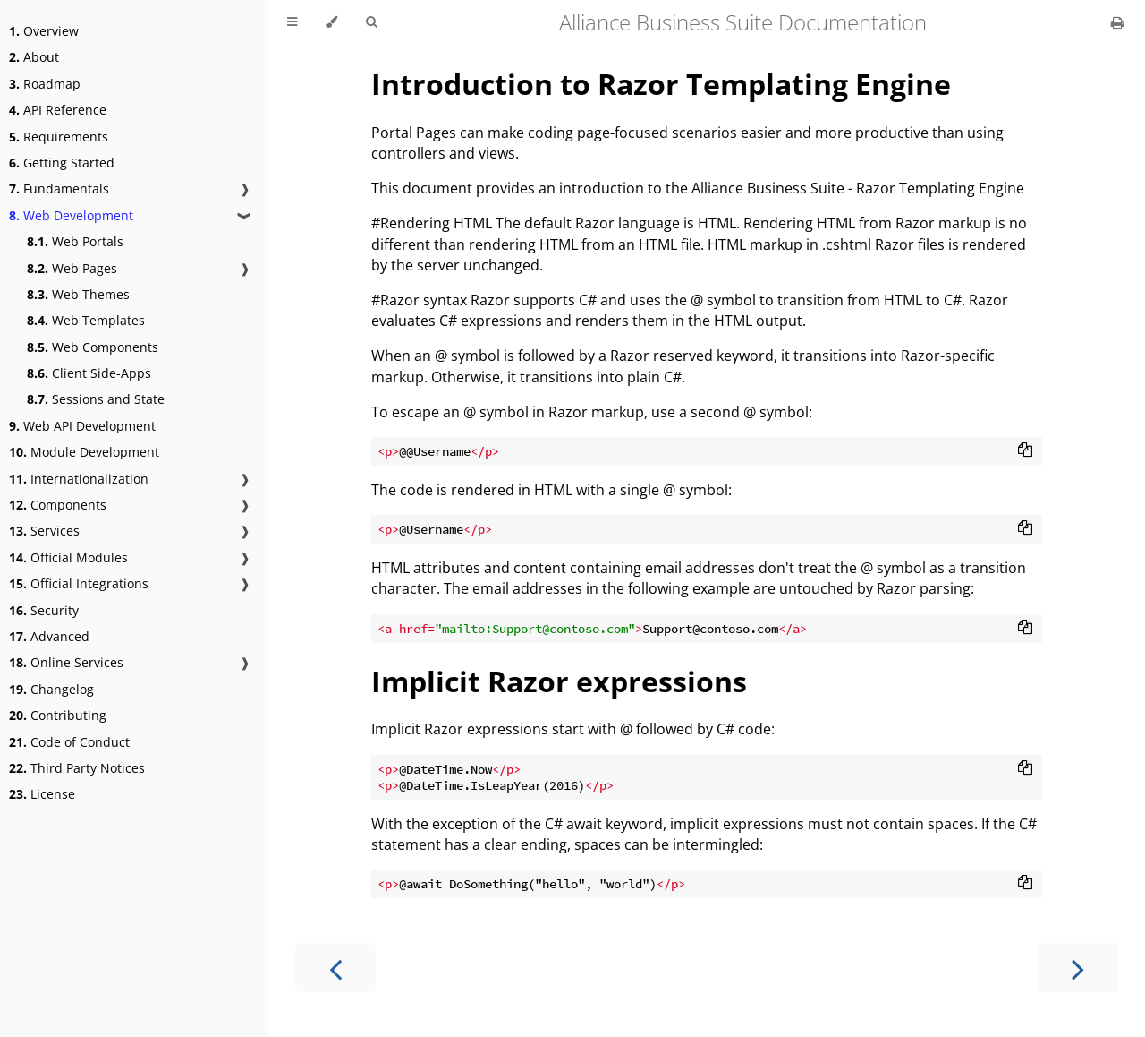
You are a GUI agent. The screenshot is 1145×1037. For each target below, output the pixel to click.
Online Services (66, 662)
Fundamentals (59, 188)
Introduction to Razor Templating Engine (661, 83)
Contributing (57, 715)
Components (57, 504)
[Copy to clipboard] (1025, 451)
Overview (44, 30)
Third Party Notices (77, 767)
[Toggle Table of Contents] (292, 22)
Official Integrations (78, 583)
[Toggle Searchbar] (371, 22)
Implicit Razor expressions (559, 681)
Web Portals (75, 241)
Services (44, 530)
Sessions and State (96, 398)
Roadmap (45, 83)
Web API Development (82, 425)
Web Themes (78, 294)
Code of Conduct (69, 741)
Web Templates (86, 320)
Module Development (84, 451)
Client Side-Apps (89, 372)
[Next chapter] (1078, 967)
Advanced (49, 636)
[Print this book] (1118, 22)
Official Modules (68, 557)
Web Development (71, 215)
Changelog (51, 689)
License (42, 793)
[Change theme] (331, 22)
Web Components (92, 347)
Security (44, 610)
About (34, 56)
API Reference (57, 109)
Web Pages (72, 268)
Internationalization (78, 478)
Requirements (58, 136)
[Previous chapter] (335, 967)
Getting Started (61, 162)
